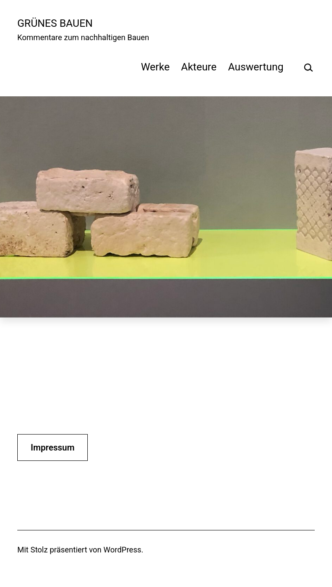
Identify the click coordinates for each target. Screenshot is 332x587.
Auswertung (255, 67)
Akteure (199, 67)
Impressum (52, 447)
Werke (155, 67)
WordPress (122, 549)
